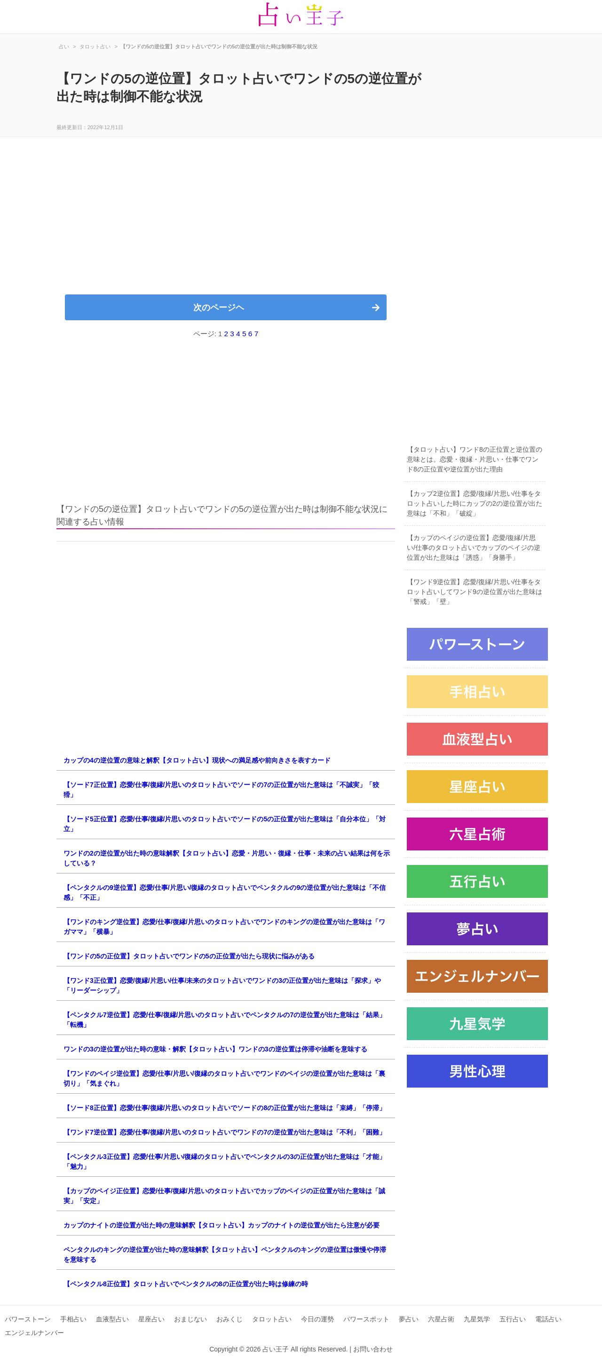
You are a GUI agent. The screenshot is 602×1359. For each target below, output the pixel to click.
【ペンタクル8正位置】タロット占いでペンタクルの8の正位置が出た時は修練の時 (185, 1284)
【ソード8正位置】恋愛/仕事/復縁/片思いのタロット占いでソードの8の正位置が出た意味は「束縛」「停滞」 (224, 1108)
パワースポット (366, 1319)
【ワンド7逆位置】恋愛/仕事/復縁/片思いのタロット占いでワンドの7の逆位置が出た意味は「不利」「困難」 (224, 1132)
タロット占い (272, 1319)
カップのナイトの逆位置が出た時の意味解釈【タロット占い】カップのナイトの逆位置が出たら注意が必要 (221, 1225)
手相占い (73, 1319)
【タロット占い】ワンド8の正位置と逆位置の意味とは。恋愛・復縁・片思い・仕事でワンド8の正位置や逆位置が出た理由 (474, 459)
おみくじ (229, 1319)
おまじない (190, 1319)
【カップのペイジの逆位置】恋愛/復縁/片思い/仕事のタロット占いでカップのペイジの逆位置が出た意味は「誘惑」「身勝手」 (473, 547)
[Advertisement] (225, 221)
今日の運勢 (317, 1319)
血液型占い (112, 1319)
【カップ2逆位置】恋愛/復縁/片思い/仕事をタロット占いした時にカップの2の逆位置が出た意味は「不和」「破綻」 (474, 503)
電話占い (548, 1319)
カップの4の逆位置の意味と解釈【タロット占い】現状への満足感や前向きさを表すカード (197, 760)
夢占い (409, 1319)
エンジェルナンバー (34, 1332)
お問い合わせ (373, 1349)
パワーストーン (28, 1319)
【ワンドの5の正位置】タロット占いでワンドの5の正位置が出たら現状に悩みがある (189, 956)
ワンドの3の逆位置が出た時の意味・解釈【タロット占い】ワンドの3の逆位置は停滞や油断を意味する (215, 1049)
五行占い (512, 1319)
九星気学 (477, 1319)
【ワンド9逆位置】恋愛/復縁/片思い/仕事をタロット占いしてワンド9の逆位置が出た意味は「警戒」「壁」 (474, 591)
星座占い (151, 1319)
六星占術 (441, 1319)
